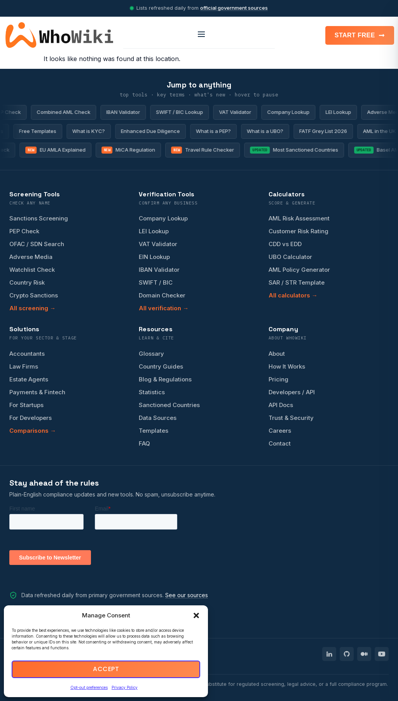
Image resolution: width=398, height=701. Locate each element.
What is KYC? (85, 131)
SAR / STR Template (297, 282)
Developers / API (292, 392)
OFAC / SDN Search (36, 244)
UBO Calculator (290, 256)
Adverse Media (30, 256)
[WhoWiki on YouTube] (382, 654)
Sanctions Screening (38, 218)
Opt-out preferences (89, 687)
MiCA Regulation (132, 150)
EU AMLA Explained (59, 150)
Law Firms (23, 366)
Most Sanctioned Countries (298, 150)
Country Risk (27, 282)
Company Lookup (293, 112)
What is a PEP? (209, 131)
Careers (280, 430)
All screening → (32, 308)
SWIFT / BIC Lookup (184, 112)
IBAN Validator (128, 112)
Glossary (151, 353)
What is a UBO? (261, 131)
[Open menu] (199, 35)
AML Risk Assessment (299, 218)
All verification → (164, 308)
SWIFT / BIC (156, 282)
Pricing (278, 379)
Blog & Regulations (165, 379)
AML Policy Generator (299, 269)
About (277, 353)
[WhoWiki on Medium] (364, 654)
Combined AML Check (68, 112)
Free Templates (34, 131)
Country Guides (161, 366)
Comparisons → (32, 430)
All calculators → (293, 295)
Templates (153, 430)
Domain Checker (162, 295)
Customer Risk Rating (298, 231)
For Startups (26, 405)
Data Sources (157, 417)
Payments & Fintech (37, 392)
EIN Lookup (154, 256)
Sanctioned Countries (169, 405)
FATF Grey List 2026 (320, 131)
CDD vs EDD (285, 244)
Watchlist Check (32, 269)
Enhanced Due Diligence (146, 131)
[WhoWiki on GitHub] (347, 654)
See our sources (186, 595)
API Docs (281, 405)
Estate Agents (28, 379)
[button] (196, 615)
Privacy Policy (125, 687)
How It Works (287, 366)
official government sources (234, 8)
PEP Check (24, 231)
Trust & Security (291, 417)
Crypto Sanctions (33, 295)
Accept (106, 669)
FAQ (144, 443)
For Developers (30, 417)
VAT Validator (240, 112)
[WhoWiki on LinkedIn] (329, 654)
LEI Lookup (343, 112)
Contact (280, 443)
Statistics (152, 392)
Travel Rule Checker (206, 150)
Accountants (27, 353)
